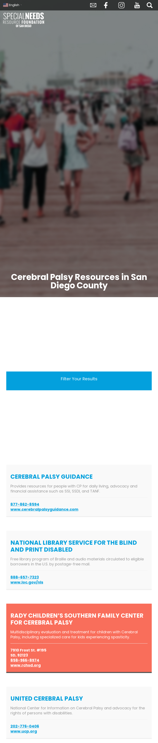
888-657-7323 (24, 577)
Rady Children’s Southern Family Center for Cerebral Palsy (76, 619)
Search (150, 5)
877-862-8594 (24, 504)
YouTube (137, 5)
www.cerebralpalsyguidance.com (44, 509)
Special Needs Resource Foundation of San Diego (24, 20)
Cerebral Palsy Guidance (52, 477)
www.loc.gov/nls (26, 582)
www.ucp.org (23, 731)
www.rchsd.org (25, 665)
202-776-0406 (24, 726)
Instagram (121, 5)
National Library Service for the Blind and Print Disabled (73, 546)
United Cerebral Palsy (46, 699)
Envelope (93, 5)
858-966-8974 (24, 660)
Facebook (106, 5)
